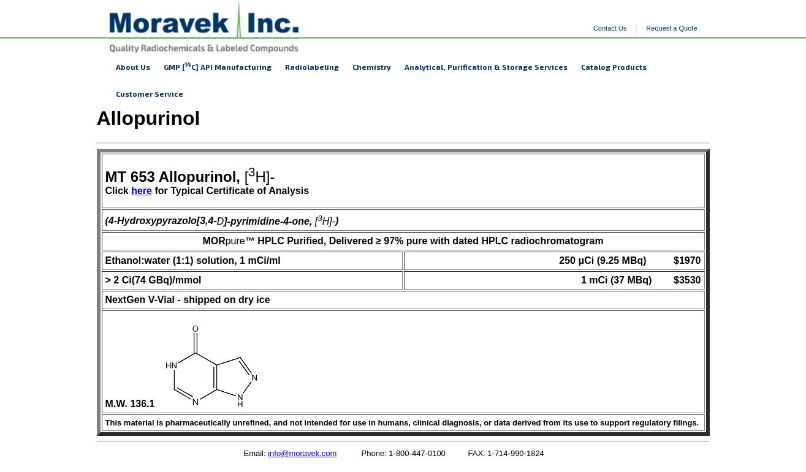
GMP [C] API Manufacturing (218, 66)
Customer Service (149, 93)
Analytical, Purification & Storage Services (486, 66)
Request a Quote (671, 28)
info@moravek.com (302, 453)
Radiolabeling (312, 66)
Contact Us (609, 28)
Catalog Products (614, 66)
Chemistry (371, 66)
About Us (133, 66)
